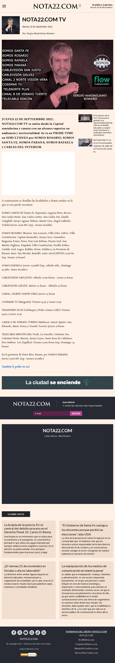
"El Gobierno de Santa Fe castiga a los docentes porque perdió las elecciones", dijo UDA (85, 529)
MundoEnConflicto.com (86, 648)
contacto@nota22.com (29, 649)
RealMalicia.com (86, 639)
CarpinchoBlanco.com (86, 644)
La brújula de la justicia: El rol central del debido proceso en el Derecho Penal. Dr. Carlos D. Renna (27, 528)
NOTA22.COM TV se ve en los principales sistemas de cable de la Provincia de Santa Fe (102, 146)
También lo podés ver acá (15, 366)
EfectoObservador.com (86, 652)
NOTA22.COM (86, 635)
